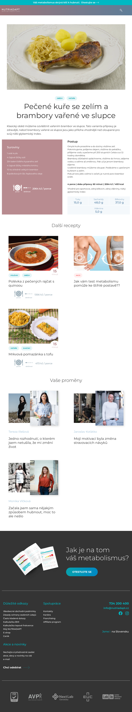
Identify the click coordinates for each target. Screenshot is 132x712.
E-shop (6, 632)
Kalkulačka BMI (11, 622)
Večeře (72, 98)
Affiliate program (52, 622)
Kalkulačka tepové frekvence (18, 625)
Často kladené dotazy (14, 618)
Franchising (49, 618)
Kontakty (48, 611)
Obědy (60, 98)
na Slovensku (120, 631)
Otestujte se (89, 2)
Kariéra (47, 615)
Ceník (6, 636)
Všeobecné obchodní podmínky (19, 611)
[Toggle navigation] (127, 10)
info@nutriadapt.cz (116, 608)
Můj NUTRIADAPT (12, 629)
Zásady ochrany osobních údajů (19, 615)
